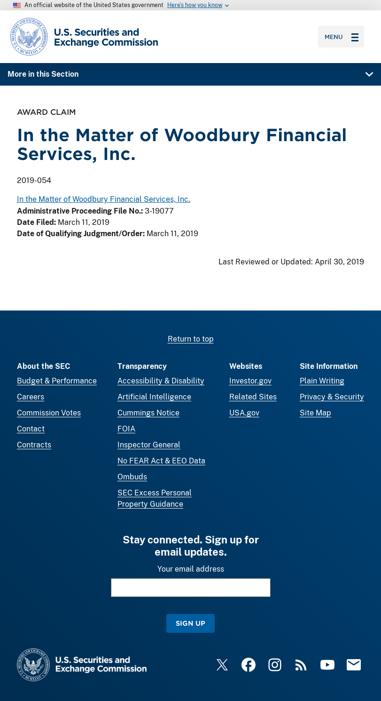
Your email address (190, 569)
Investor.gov (250, 380)
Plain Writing (322, 380)
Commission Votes (49, 412)
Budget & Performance (57, 380)
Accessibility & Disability (160, 380)
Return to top (191, 339)
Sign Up (190, 623)
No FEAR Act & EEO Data (161, 460)
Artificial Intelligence (154, 396)
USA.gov (244, 412)
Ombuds (132, 476)
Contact (31, 428)
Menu (341, 36)
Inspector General (148, 444)
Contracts (34, 444)
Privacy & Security (332, 396)
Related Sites (253, 396)
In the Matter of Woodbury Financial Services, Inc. (103, 199)
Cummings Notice (148, 412)
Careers (30, 396)
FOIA (126, 428)
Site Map (315, 412)
